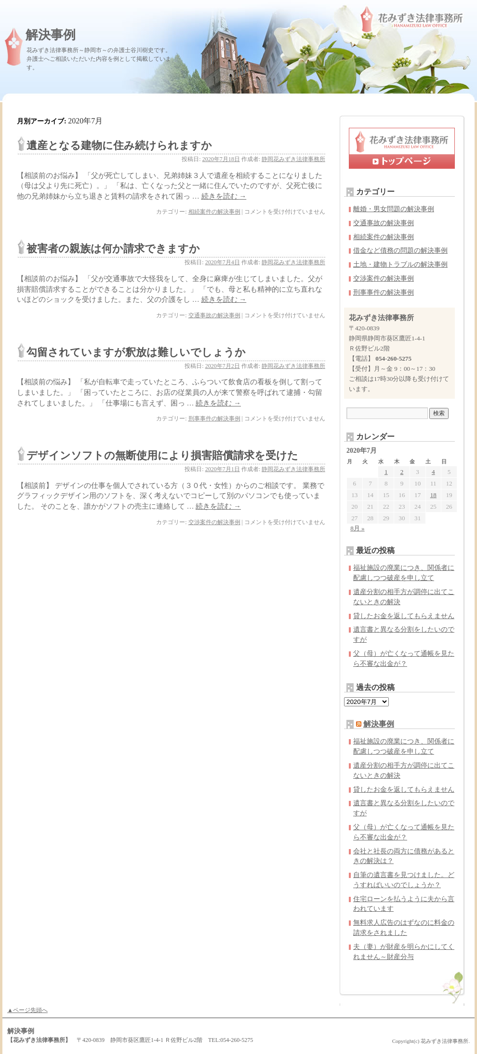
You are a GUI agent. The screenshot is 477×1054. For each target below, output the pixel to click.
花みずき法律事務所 (444, 1041)
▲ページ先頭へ (27, 1010)
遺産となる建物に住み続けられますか (119, 145)
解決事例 (51, 35)
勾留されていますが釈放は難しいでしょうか (136, 352)
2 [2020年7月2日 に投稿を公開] (402, 471)
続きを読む (224, 196)
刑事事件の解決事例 (214, 418)
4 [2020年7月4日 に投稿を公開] (433, 471)
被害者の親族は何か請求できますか (113, 249)
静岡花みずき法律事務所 (293, 159)
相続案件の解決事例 (214, 211)
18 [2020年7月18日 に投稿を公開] (433, 495)
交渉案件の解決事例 (214, 522)
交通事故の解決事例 (214, 315)
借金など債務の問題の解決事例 (400, 250)
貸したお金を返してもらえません (403, 616)
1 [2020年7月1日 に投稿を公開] (386, 471)
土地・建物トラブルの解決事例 (400, 264)
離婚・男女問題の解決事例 (393, 209)
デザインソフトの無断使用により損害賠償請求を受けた (162, 455)
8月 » (357, 528)
